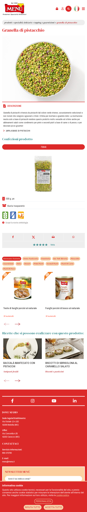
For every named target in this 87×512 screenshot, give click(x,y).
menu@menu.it (8, 461)
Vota (53, 244)
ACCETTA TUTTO (53, 507)
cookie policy (62, 495)
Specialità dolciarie (23, 22)
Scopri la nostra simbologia (16, 222)
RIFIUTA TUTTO (32, 507)
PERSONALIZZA (43, 501)
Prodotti (8, 22)
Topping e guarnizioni (44, 22)
